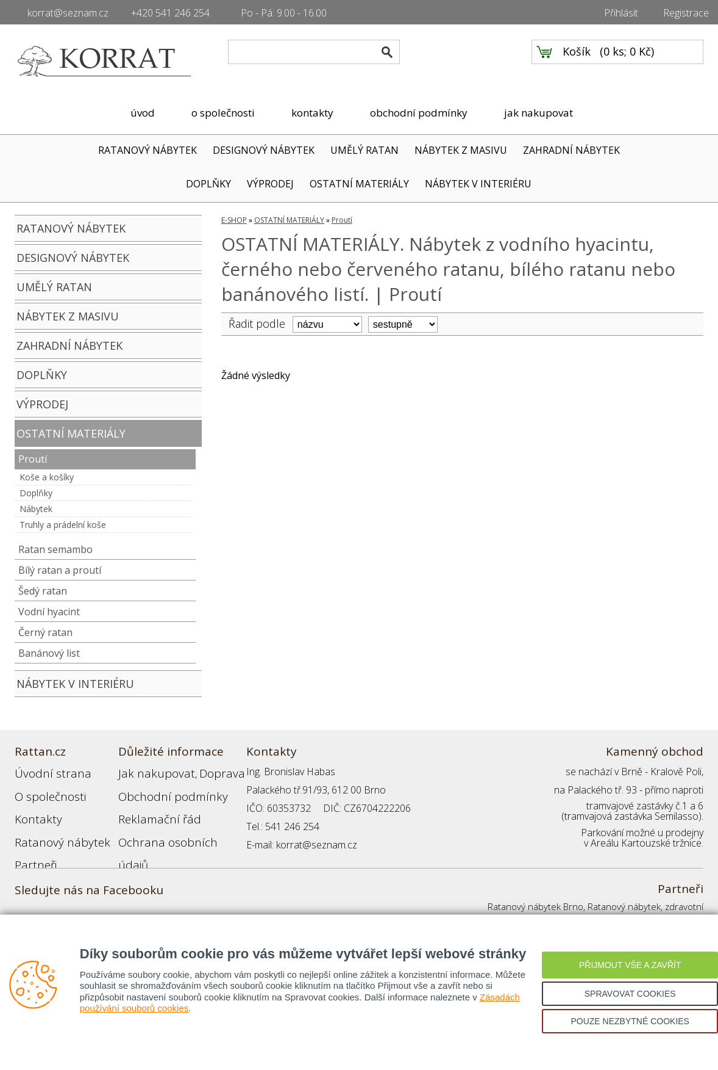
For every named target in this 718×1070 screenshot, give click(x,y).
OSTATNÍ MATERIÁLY (359, 183)
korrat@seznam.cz (67, 13)
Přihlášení (139, 844)
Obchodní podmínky (161, 790)
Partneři (32, 844)
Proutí (32, 459)
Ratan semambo (55, 549)
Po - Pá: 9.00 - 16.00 (284, 13)
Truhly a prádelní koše (63, 524)
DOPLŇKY (208, 183)
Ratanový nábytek (53, 826)
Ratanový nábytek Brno (535, 906)
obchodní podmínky (418, 113)
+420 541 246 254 (170, 13)
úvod (142, 113)
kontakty (312, 113)
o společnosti (223, 113)
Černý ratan (45, 632)
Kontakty (33, 808)
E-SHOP (234, 220)
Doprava (201, 771)
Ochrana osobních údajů (171, 826)
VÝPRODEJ (270, 183)
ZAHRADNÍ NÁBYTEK (571, 150)
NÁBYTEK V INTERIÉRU (478, 183)
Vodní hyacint (49, 611)
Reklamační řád (151, 808)
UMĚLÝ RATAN (364, 150)
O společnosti (44, 790)
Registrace (686, 13)
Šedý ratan (42, 591)
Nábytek (36, 509)
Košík (577, 61)
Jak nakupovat (148, 771)
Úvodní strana (45, 771)
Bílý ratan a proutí (59, 570)
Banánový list (49, 653)
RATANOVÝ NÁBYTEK (147, 150)
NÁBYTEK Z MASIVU (460, 150)
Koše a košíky (47, 477)
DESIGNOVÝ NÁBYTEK (264, 150)
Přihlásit (621, 13)
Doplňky (36, 493)
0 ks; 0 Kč (627, 61)
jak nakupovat (538, 113)
